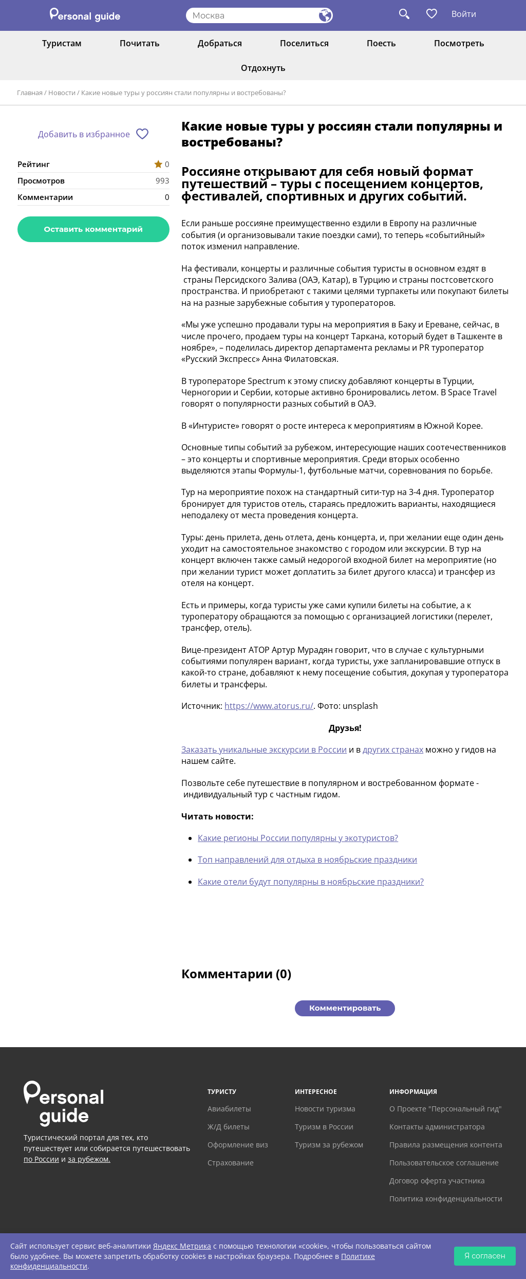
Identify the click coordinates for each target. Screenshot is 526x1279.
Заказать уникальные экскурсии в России (264, 749)
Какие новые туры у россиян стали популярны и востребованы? (183, 92)
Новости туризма (325, 1108)
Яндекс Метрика (182, 1246)
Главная (30, 92)
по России (41, 1159)
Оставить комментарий (93, 229)
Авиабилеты (229, 1108)
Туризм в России (324, 1126)
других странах (393, 749)
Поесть (381, 43)
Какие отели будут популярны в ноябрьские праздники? (311, 881)
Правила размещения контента (445, 1144)
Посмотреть (459, 43)
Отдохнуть (263, 68)
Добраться (220, 43)
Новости (62, 92)
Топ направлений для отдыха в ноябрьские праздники (307, 859)
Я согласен (484, 1255)
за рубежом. (89, 1159)
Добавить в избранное (84, 134)
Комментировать (345, 1008)
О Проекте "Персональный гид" (445, 1108)
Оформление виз (238, 1144)
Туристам (62, 43)
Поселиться (304, 43)
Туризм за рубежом (329, 1144)
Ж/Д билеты (229, 1126)
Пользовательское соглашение (444, 1162)
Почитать (140, 43)
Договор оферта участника (437, 1180)
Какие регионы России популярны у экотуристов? (298, 838)
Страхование (231, 1162)
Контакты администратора (437, 1126)
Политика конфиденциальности (445, 1198)
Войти (464, 14)
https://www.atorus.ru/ (268, 705)
